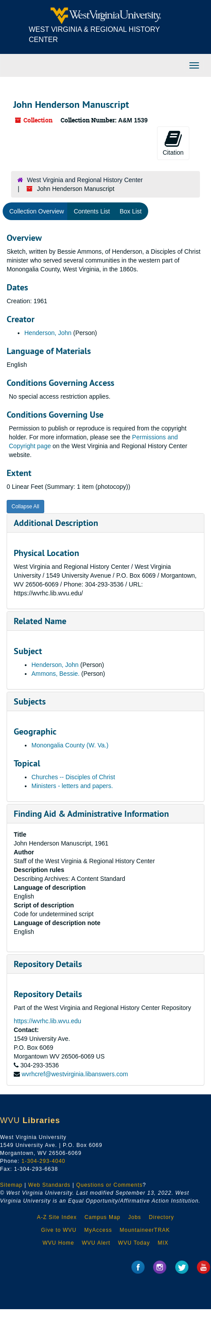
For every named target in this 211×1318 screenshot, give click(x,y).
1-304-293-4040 (43, 1161)
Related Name (40, 621)
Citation (173, 143)
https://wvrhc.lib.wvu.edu (47, 1021)
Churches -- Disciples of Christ (73, 777)
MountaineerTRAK (145, 1230)
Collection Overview (36, 211)
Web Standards (49, 1185)
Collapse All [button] (25, 506)
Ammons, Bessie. (55, 673)
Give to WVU (59, 1230)
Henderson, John (48, 332)
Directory (161, 1217)
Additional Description (56, 523)
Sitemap (11, 1185)
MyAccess (98, 1230)
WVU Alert (96, 1243)
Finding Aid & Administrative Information (91, 813)
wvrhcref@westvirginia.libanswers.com (75, 1074)
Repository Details (48, 964)
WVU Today (134, 1243)
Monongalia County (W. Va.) (69, 745)
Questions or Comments (109, 1185)
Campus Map (102, 1217)
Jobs (134, 1217)
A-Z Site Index (57, 1217)
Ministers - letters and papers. (72, 785)
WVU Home (58, 1243)
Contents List (92, 211)
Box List (130, 211)
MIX (162, 1243)
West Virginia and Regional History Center (85, 179)
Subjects (30, 701)
